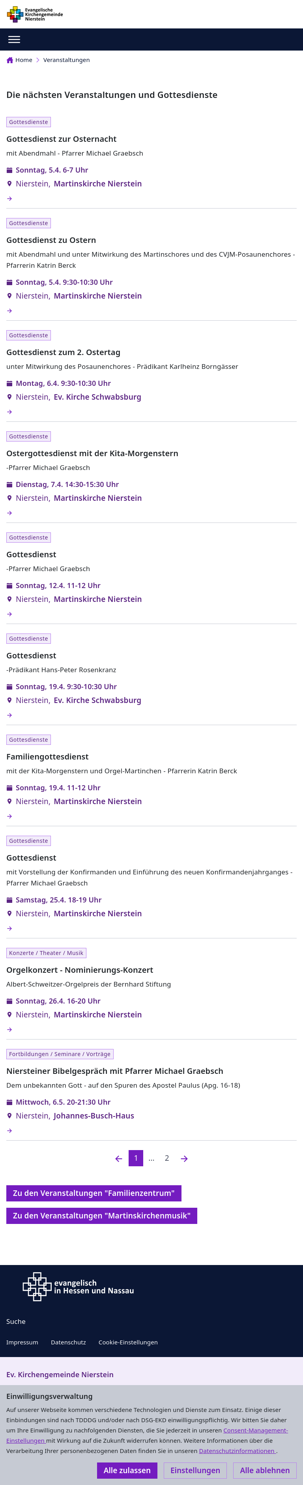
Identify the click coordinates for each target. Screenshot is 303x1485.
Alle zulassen (127, 1470)
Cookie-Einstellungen (128, 1342)
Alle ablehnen (265, 1470)
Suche (16, 1321)
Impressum (22, 1342)
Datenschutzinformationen (237, 1451)
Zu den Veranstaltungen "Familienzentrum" (94, 1193)
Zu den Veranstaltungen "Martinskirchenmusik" (102, 1216)
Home (19, 60)
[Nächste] (184, 1158)
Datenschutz (68, 1342)
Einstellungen (195, 1470)
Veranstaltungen (66, 60)
